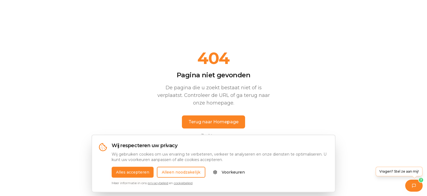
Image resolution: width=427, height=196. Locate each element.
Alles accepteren (132, 175)
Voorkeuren (229, 175)
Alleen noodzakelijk (181, 175)
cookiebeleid (183, 186)
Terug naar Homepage (213, 121)
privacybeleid (158, 186)
